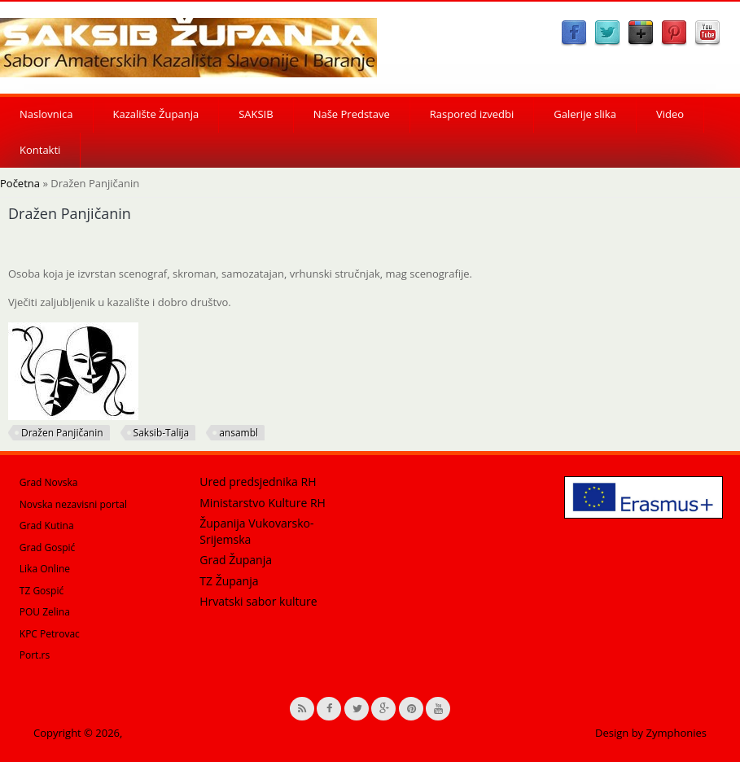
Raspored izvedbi (472, 114)
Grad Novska (49, 482)
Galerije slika (585, 114)
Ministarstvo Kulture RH (262, 502)
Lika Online (45, 569)
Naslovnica (46, 114)
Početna (20, 183)
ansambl (238, 433)
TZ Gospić (41, 591)
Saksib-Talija (162, 433)
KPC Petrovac (50, 634)
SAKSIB (256, 114)
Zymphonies (676, 732)
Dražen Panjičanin (62, 433)
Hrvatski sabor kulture (258, 601)
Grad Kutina (47, 525)
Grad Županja (235, 559)
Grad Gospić (48, 547)
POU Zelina (45, 612)
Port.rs (35, 655)
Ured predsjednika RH (257, 481)
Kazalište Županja (156, 114)
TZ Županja (228, 581)
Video (670, 114)
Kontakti (40, 149)
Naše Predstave (351, 114)
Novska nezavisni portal (73, 504)
